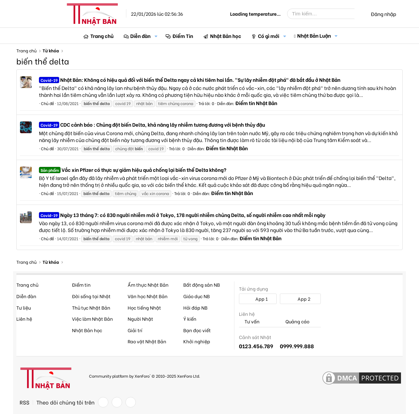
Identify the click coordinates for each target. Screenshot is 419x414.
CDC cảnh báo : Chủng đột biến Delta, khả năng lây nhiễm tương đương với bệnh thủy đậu (152, 124)
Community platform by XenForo (144, 376)
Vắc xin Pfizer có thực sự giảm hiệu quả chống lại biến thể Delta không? (133, 169)
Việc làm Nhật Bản (92, 318)
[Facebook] (103, 402)
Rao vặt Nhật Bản (147, 341)
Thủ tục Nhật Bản (91, 307)
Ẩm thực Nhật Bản (148, 284)
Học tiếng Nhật (144, 307)
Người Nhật (140, 318)
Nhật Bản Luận (314, 35)
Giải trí (135, 330)
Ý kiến (189, 318)
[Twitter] (117, 402)
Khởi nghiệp (196, 341)
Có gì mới (268, 35)
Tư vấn (249, 321)
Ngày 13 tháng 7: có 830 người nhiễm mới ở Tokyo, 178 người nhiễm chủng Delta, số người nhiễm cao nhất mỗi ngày (182, 214)
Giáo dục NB (196, 296)
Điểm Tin (183, 35)
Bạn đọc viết (197, 330)
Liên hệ (24, 318)
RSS (24, 402)
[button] (155, 36)
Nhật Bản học (225, 35)
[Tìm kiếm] (325, 14)
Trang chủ (102, 35)
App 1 (258, 298)
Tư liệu (23, 307)
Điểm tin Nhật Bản (256, 102)
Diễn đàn (140, 35)
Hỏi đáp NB (195, 307)
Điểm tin (81, 284)
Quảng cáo (294, 321)
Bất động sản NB (201, 284)
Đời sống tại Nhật (91, 296)
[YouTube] (130, 402)
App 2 (300, 298)
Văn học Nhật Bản (148, 296)
